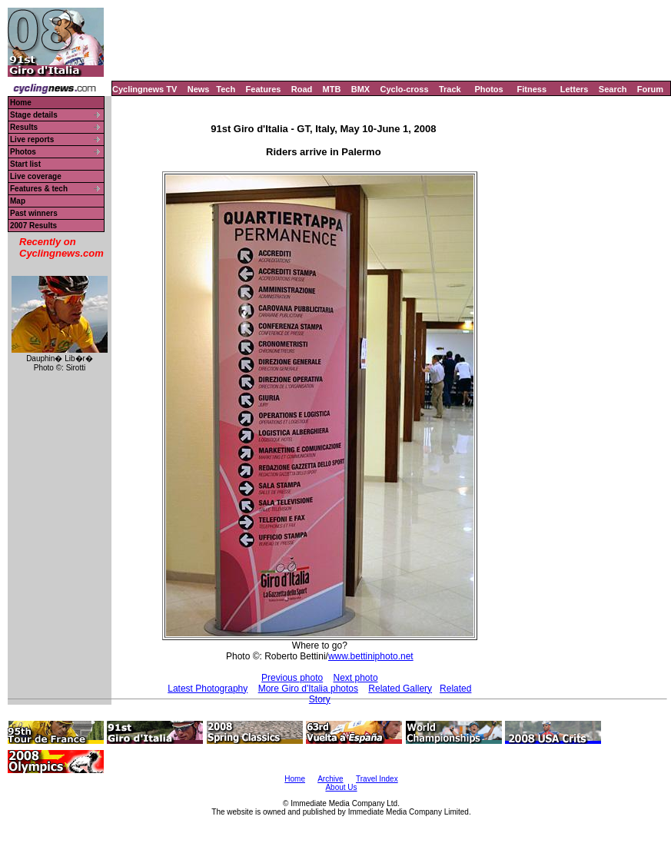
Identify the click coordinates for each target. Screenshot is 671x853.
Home (21, 102)
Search (613, 89)
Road (302, 89)
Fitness (531, 89)
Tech (225, 89)
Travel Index (377, 779)
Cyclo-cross (404, 89)
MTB (332, 89)
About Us (341, 787)
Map (17, 201)
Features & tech (39, 188)
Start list (25, 164)
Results (24, 127)
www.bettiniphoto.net (371, 656)
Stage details (34, 115)
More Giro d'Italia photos (308, 688)
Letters (574, 89)
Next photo (356, 677)
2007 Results (33, 225)
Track (450, 89)
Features (263, 89)
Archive (330, 779)
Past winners (34, 213)
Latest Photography (207, 688)
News (199, 89)
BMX (360, 89)
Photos (488, 89)
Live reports (32, 139)
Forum (650, 89)
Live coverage (35, 176)
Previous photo (292, 677)
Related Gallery (400, 688)
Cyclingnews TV (144, 89)
